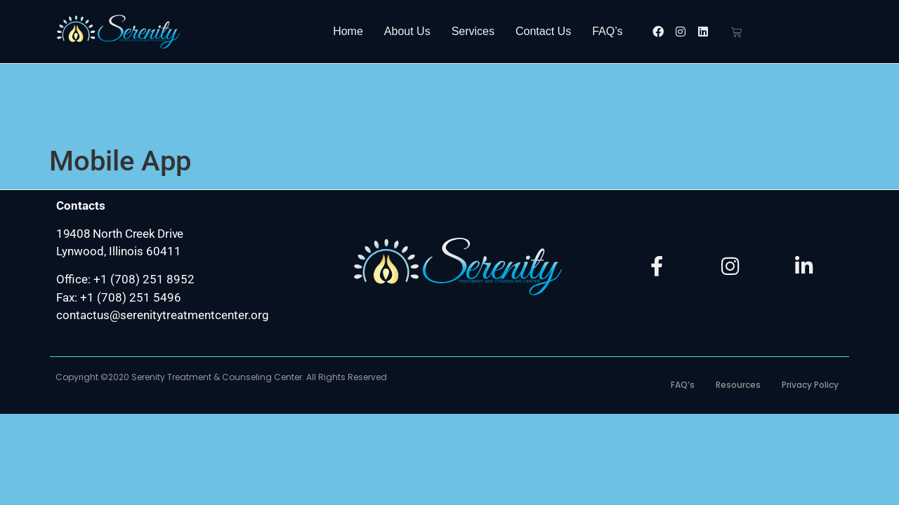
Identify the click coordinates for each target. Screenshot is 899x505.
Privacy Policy (810, 310)
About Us (407, 31)
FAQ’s (607, 31)
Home (348, 31)
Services (473, 31)
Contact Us (543, 31)
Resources (738, 310)
